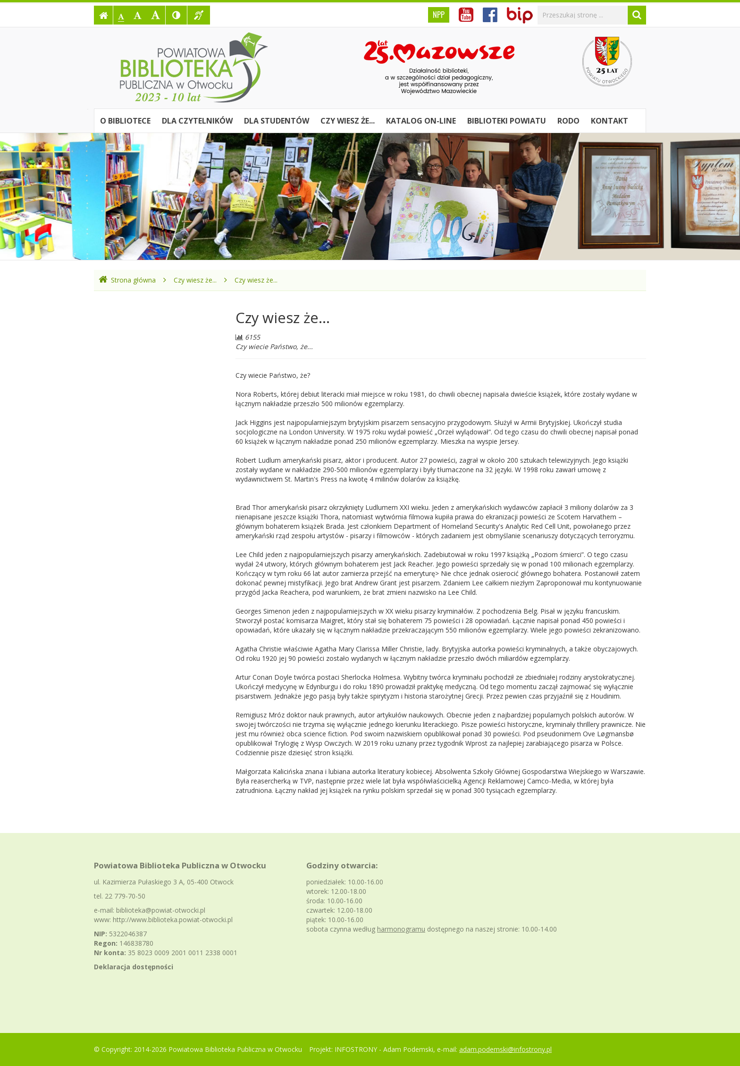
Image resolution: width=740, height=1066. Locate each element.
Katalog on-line (421, 121)
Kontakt (609, 121)
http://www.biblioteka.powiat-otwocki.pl (173, 919)
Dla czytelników (197, 121)
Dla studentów (276, 121)
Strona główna (127, 279)
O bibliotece (125, 121)
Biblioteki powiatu (506, 121)
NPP (439, 14)
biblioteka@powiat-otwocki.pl (160, 910)
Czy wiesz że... (347, 121)
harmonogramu (401, 928)
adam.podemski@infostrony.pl (505, 1049)
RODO (568, 121)
